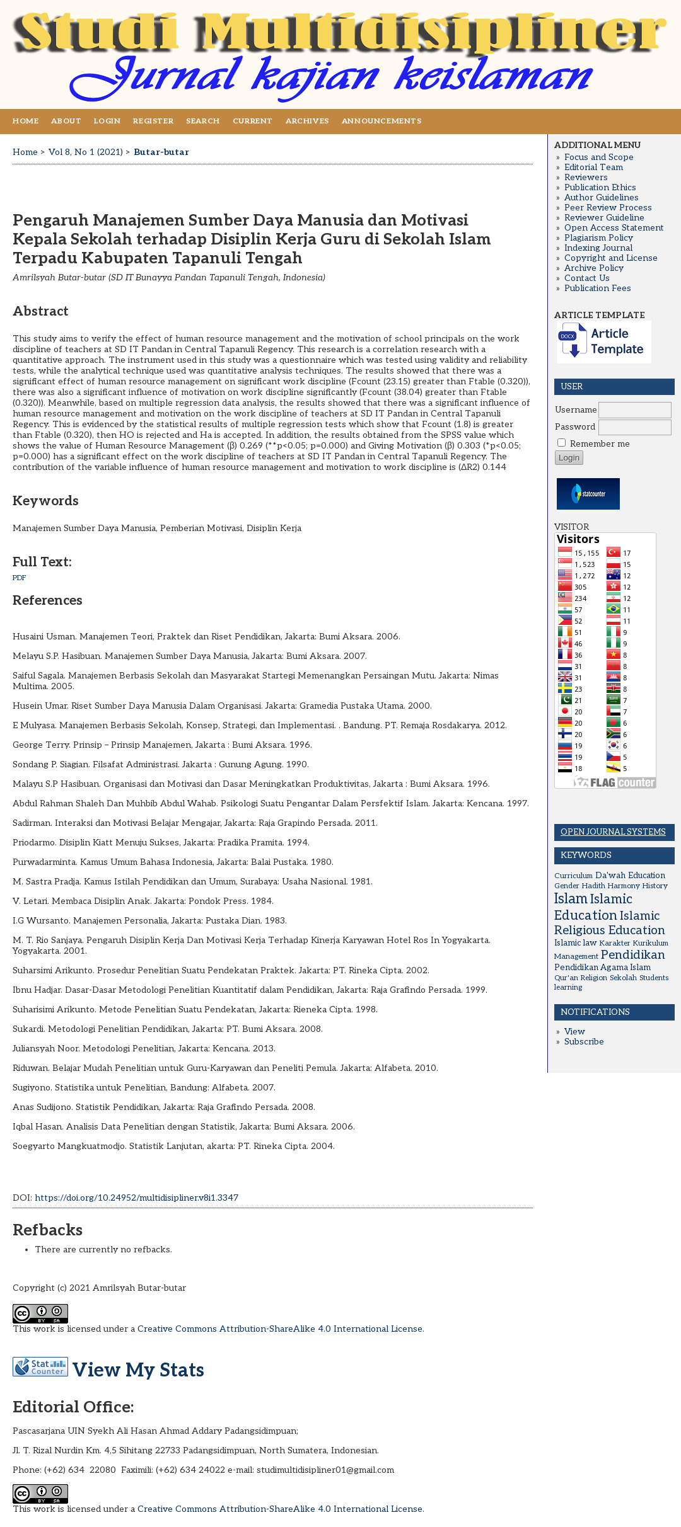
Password (575, 427)
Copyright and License (611, 258)
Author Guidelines (601, 198)
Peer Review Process (608, 208)
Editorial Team (593, 168)
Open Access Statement (614, 228)
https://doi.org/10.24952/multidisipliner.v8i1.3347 (136, 1197)
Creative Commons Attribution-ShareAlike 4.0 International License (279, 1329)
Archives (307, 121)
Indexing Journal (598, 248)
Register (153, 121)
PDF (19, 578)
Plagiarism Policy (598, 238)
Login (107, 121)
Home (25, 121)
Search (203, 121)
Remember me (600, 444)
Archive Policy (594, 268)
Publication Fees (597, 288)
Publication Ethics (600, 188)
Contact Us (587, 278)
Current (253, 121)
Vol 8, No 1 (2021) (86, 152)
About (66, 121)
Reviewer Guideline (604, 218)
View (574, 1032)
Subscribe (584, 1042)
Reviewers (586, 178)
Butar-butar (161, 152)
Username (576, 410)
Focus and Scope (599, 157)
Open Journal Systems (613, 832)
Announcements (382, 121)
